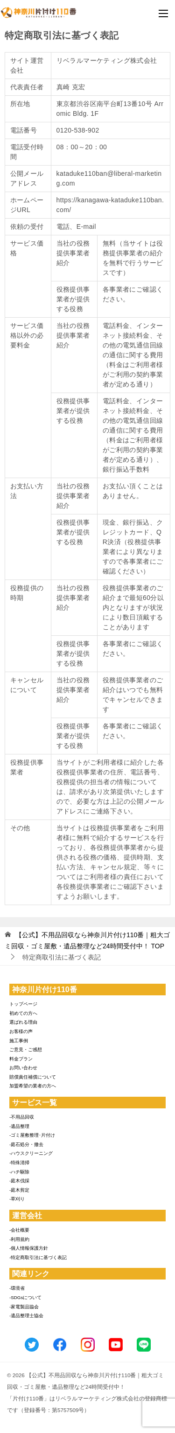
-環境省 (17, 1288)
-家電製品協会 (24, 1306)
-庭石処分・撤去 (26, 1144)
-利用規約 (19, 1239)
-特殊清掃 (19, 1162)
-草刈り (17, 1198)
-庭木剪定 (19, 1190)
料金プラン (21, 1058)
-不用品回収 (21, 1117)
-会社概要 (19, 1230)
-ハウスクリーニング (31, 1153)
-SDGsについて (25, 1297)
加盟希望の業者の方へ (32, 1085)
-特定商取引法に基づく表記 (38, 1257)
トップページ (23, 1003)
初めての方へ (23, 1013)
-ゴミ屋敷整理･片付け (32, 1135)
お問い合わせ (23, 1067)
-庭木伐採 (19, 1180)
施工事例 (18, 1040)
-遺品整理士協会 (26, 1315)
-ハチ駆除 (19, 1171)
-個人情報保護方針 (28, 1248)
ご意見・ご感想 (25, 1049)
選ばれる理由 (23, 1022)
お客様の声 (21, 1031)
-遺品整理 (19, 1126)
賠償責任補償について (32, 1077)
